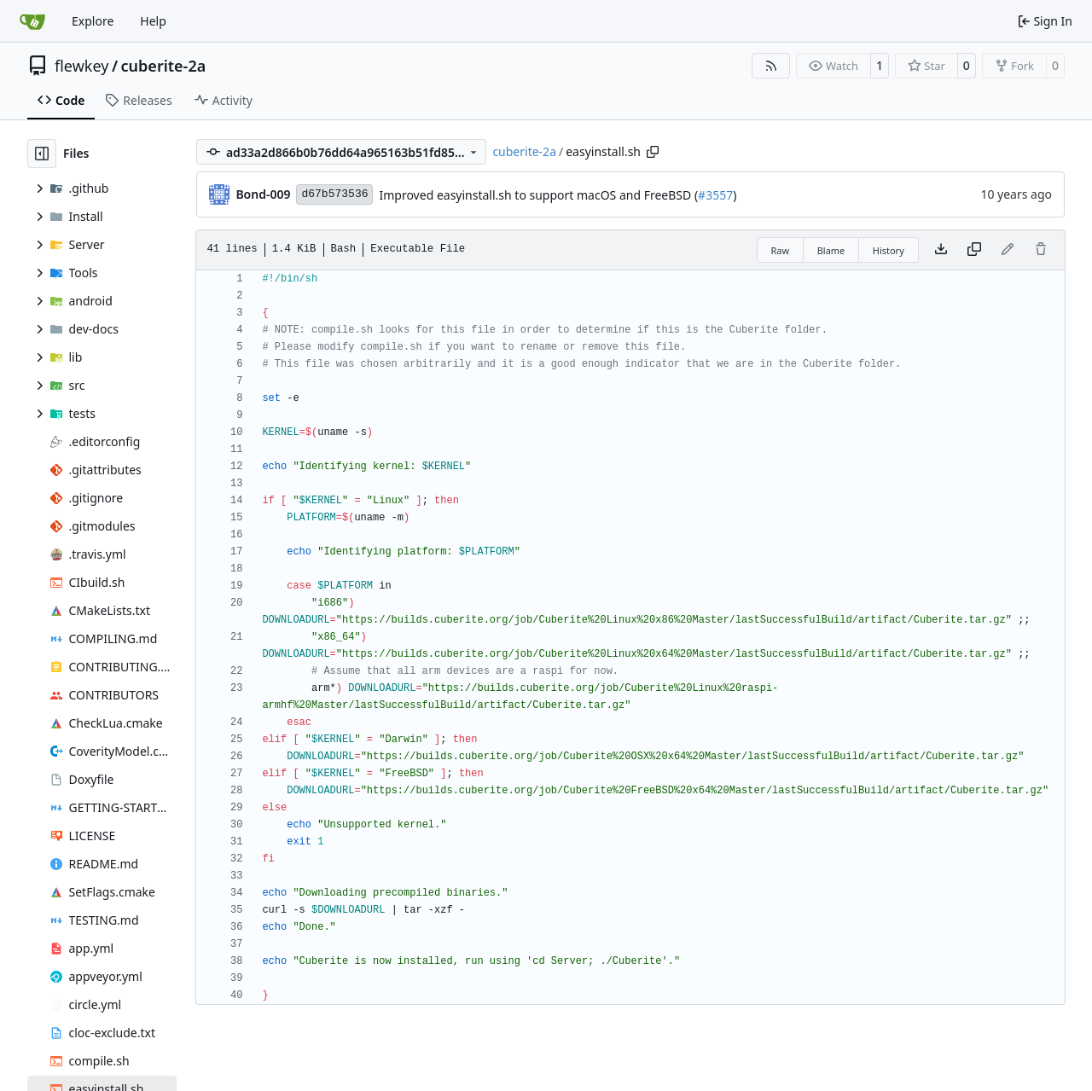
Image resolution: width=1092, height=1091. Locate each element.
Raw (780, 250)
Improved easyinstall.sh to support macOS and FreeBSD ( (538, 195)
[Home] (32, 21)
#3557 (715, 195)
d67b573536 (334, 194)
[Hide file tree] (41, 153)
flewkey (81, 65)
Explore (92, 21)
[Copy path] (653, 152)
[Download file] (941, 249)
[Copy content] (974, 249)
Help (153, 21)
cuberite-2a (163, 65)
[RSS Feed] (771, 65)
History (888, 250)
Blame (831, 250)
